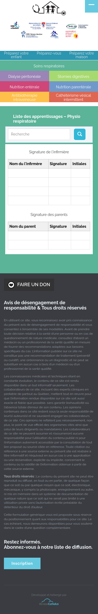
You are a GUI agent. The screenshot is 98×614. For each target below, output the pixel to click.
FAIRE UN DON (29, 284)
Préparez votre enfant (16, 55)
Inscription (22, 563)
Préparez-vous (49, 53)
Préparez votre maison (82, 55)
